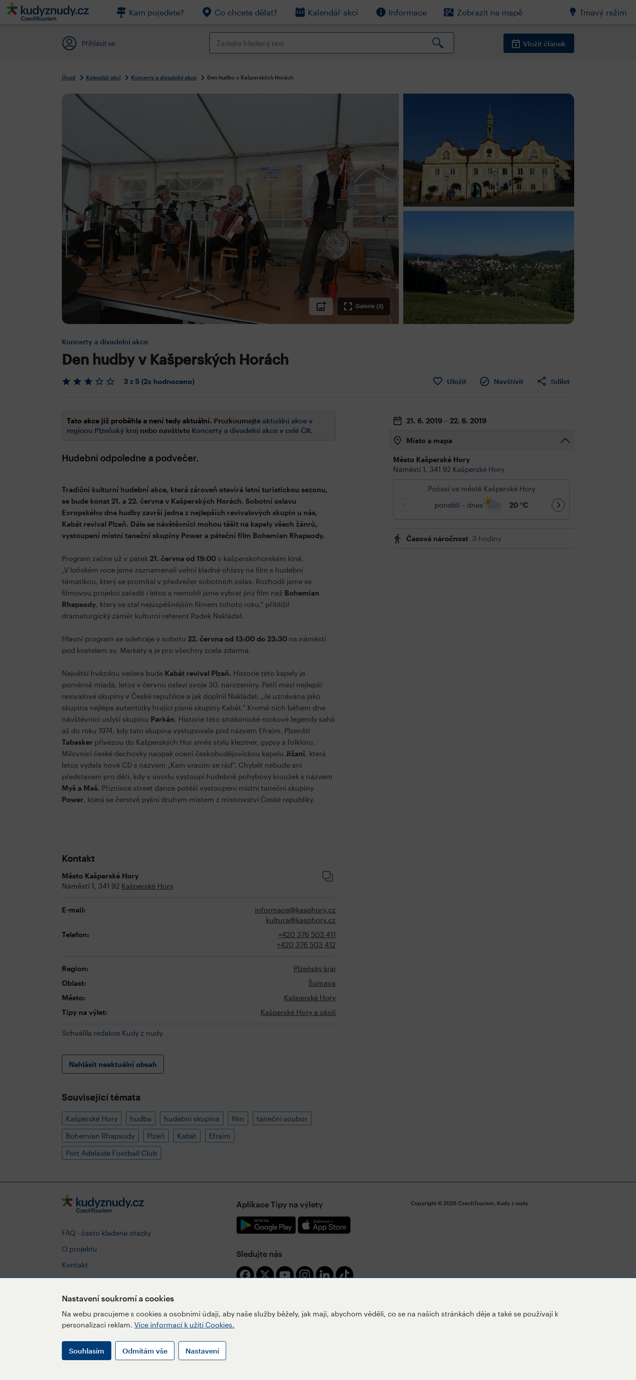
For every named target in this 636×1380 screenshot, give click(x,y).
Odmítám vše (144, 1350)
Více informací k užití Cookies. (184, 1324)
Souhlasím (86, 1350)
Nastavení (202, 1350)
